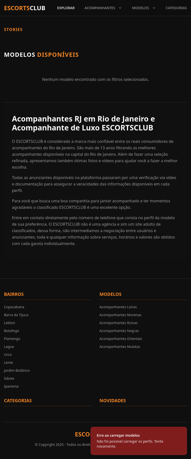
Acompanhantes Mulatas (119, 346)
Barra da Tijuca (16, 314)
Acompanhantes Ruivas (118, 322)
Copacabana (14, 307)
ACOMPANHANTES (103, 7)
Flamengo (12, 338)
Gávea (9, 378)
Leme (8, 362)
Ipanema (11, 386)
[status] (139, 441)
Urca (7, 354)
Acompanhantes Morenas (120, 314)
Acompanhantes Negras (119, 330)
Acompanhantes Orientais (120, 338)
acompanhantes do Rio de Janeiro (43, 148)
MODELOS (144, 7)
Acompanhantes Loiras (118, 307)
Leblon (9, 322)
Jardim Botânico (17, 370)
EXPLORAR (66, 7)
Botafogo (11, 330)
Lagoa (9, 346)
